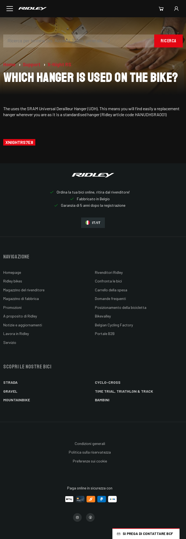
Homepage (12, 272)
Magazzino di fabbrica (21, 298)
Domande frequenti (110, 298)
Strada (10, 382)
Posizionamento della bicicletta (120, 307)
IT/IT (93, 222)
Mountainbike (16, 400)
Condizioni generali (90, 443)
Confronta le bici (108, 281)
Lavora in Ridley (16, 333)
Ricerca (168, 41)
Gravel (10, 391)
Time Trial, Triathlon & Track (124, 391)
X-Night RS (59, 64)
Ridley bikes (12, 281)
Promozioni (12, 307)
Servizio (9, 342)
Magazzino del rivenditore (23, 290)
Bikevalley (103, 316)
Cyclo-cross (107, 382)
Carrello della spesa (111, 290)
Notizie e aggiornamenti (22, 325)
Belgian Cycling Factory (114, 325)
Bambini (102, 400)
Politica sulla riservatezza (90, 452)
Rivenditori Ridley (109, 272)
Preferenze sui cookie (90, 461)
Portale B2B (105, 333)
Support (32, 64)
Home (10, 64)
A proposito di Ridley (20, 316)
